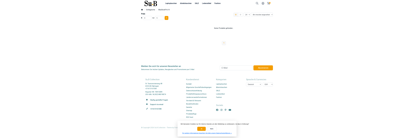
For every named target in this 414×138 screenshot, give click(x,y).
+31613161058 (151, 89)
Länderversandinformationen (196, 97)
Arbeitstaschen (185, 3)
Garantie (189, 107)
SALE (197, 3)
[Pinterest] (226, 110)
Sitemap (189, 111)
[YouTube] (231, 110)
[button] (257, 4)
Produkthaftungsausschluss (196, 94)
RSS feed (189, 117)
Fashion (217, 3)
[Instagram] (222, 110)
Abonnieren (263, 68)
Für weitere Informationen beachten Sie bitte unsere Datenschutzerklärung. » (207, 133)
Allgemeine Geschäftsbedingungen (199, 87)
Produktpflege (191, 114)
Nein (211, 129)
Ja (201, 129)
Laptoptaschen (171, 3)
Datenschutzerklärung (194, 91)
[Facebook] (218, 110)
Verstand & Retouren (193, 101)
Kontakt (189, 84)
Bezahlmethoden (192, 104)
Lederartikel (206, 3)
